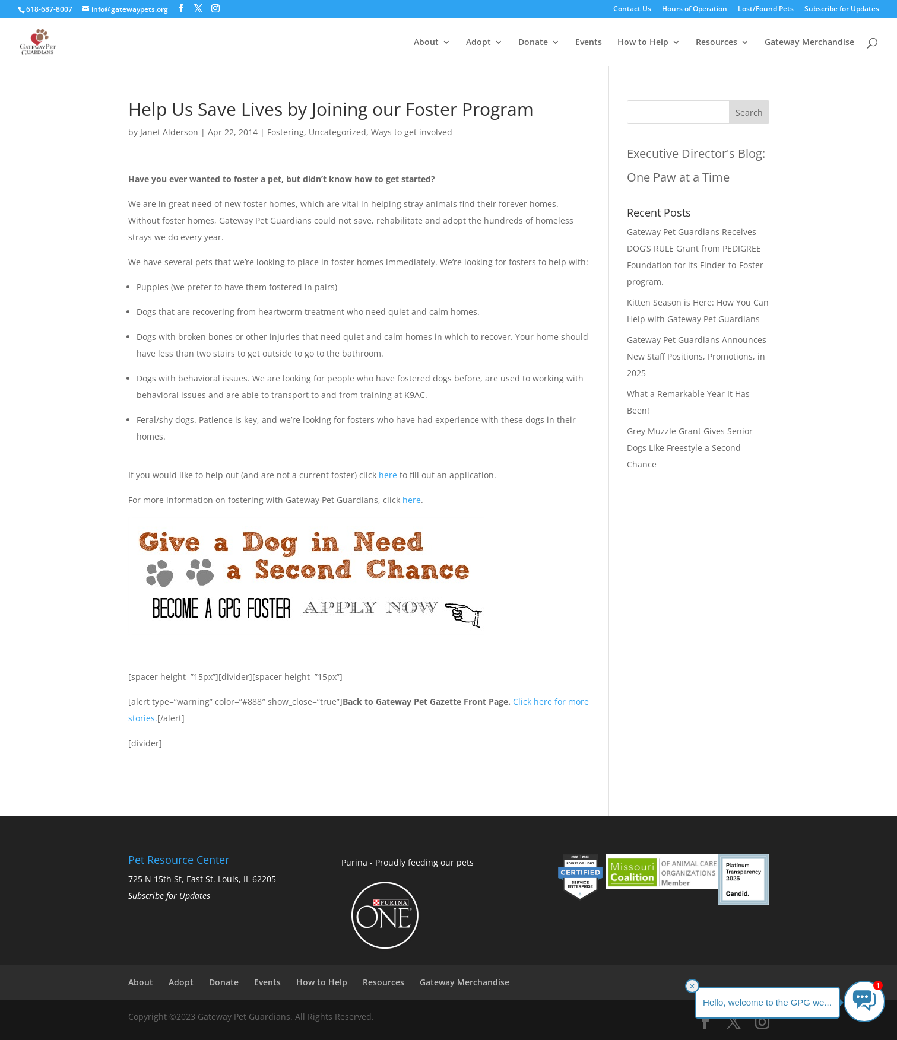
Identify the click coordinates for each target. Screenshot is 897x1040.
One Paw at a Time (678, 177)
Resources (716, 42)
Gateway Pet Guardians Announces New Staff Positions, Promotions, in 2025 (696, 356)
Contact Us (632, 9)
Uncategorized (337, 132)
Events (588, 42)
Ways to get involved (411, 132)
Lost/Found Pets (766, 9)
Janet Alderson (169, 132)
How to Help (642, 42)
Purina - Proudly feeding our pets (407, 862)
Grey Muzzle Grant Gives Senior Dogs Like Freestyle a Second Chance (690, 447)
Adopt (478, 42)
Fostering (285, 132)
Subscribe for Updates (841, 9)
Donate (533, 42)
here (388, 475)
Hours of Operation (694, 9)
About (426, 42)
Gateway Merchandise (809, 42)
